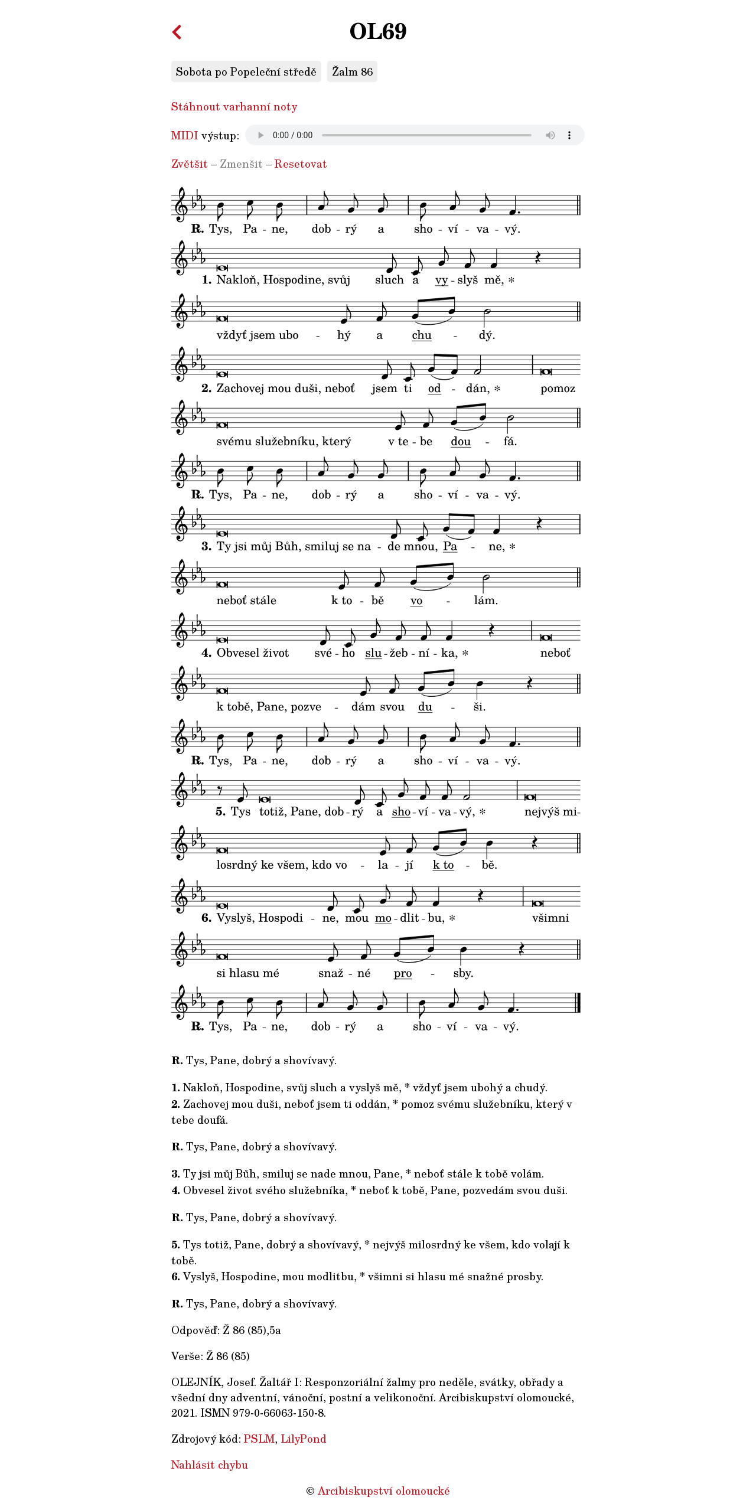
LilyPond (304, 1438)
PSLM (259, 1438)
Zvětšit (189, 163)
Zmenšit (241, 163)
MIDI (184, 135)
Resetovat (301, 163)
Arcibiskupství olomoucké (384, 1490)
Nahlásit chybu (209, 1464)
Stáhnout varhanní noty (234, 106)
